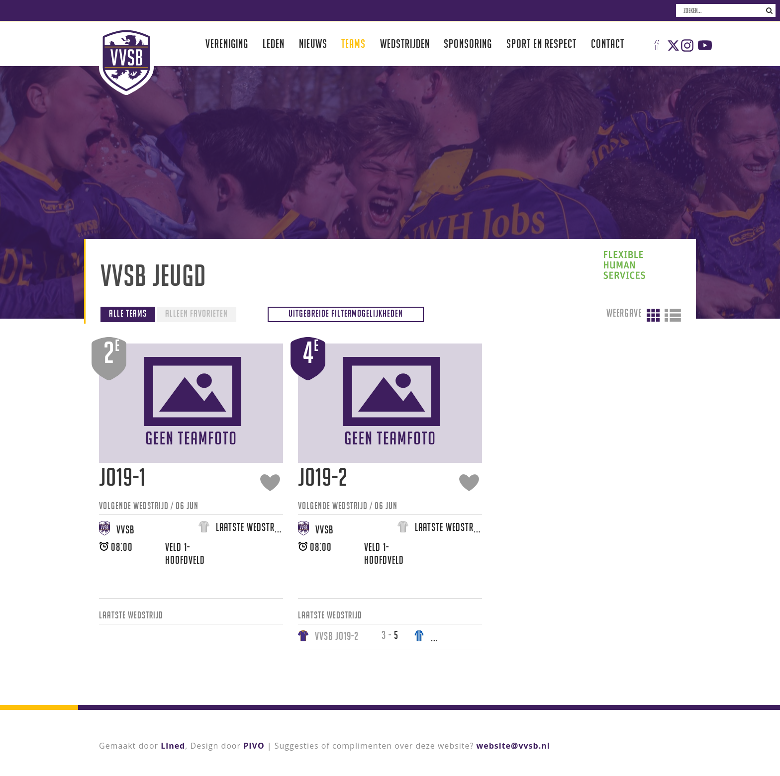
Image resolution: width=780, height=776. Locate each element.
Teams (353, 43)
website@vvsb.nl (513, 745)
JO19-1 (122, 477)
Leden (274, 43)
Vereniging (226, 43)
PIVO (253, 745)
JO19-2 (323, 477)
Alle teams (128, 313)
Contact (607, 43)
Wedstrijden (405, 43)
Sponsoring (468, 43)
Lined (173, 745)
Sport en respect (541, 43)
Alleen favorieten (196, 313)
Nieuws (313, 43)
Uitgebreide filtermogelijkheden (346, 313)
